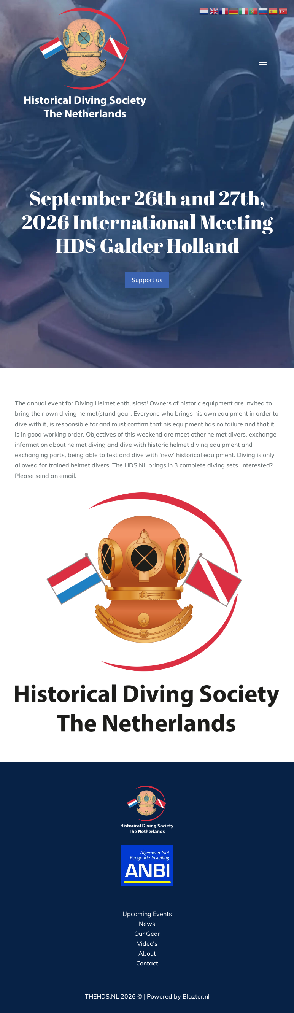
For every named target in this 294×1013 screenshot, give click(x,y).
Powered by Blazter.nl (178, 996)
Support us (147, 280)
